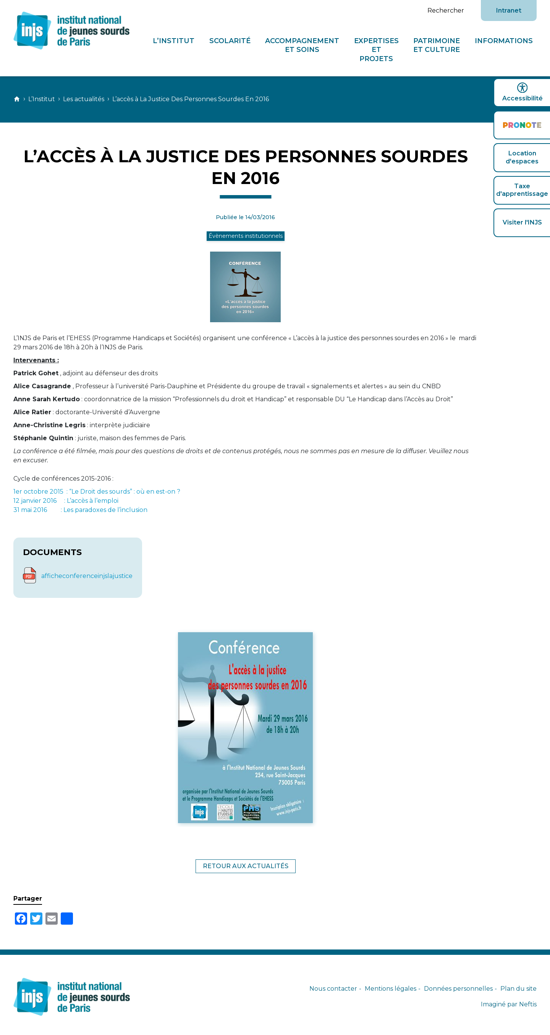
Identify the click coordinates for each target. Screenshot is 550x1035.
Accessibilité (521, 92)
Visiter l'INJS (522, 222)
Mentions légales (390, 988)
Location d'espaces (522, 157)
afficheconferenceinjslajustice (87, 576)
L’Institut (174, 41)
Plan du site (518, 988)
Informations (504, 41)
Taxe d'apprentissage (522, 190)
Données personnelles (458, 988)
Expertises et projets (376, 50)
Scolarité (230, 41)
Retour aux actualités (245, 866)
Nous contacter (333, 988)
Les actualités (83, 99)
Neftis (528, 1004)
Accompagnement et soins (302, 45)
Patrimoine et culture (437, 45)
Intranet (508, 10)
